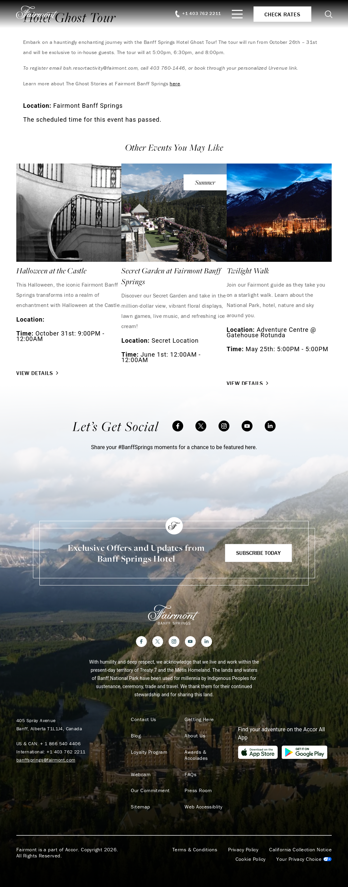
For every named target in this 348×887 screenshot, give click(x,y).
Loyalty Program (148, 752)
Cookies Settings (304, 853)
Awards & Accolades (207, 752)
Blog (135, 736)
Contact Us (143, 719)
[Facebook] (177, 426)
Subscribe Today (258, 552)
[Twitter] (200, 426)
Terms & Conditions (194, 844)
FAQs (190, 768)
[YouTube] (247, 426)
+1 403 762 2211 (66, 752)
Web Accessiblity (203, 801)
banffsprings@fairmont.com (45, 760)
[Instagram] (224, 426)
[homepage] (41, 13)
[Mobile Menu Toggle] (236, 14)
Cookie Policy (251, 853)
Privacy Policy (243, 844)
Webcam (140, 768)
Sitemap (140, 801)
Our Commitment (149, 785)
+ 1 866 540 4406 (60, 743)
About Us (194, 736)
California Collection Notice (300, 844)
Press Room (198, 785)
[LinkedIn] (270, 426)
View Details (38, 373)
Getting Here (198, 719)
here (175, 83)
